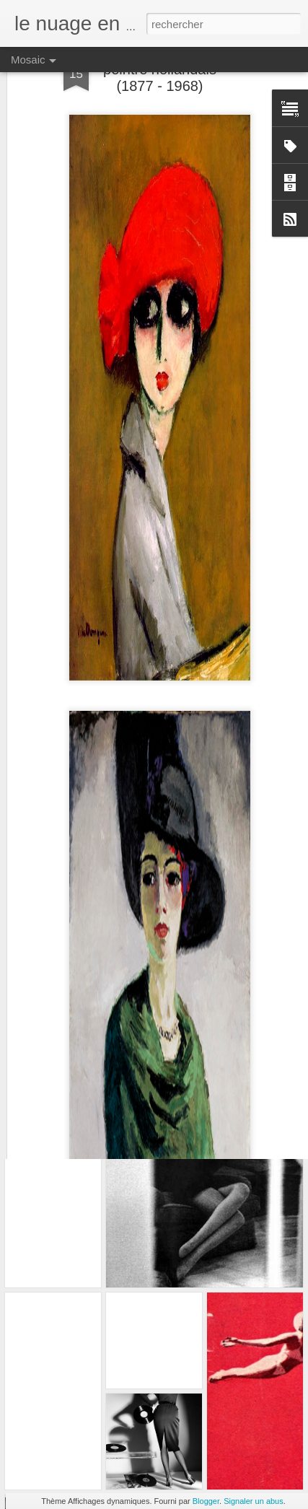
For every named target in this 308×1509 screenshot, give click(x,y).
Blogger (206, 1501)
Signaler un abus (253, 1501)
